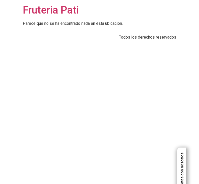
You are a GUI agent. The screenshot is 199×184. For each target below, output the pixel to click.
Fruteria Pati (51, 10)
